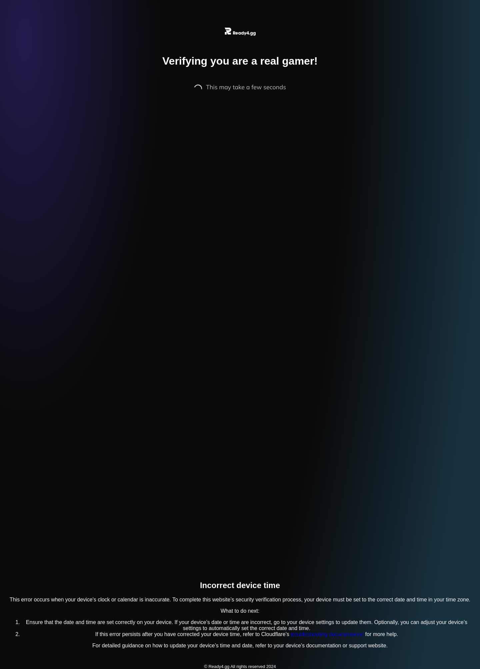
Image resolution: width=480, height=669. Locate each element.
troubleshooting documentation (327, 634)
